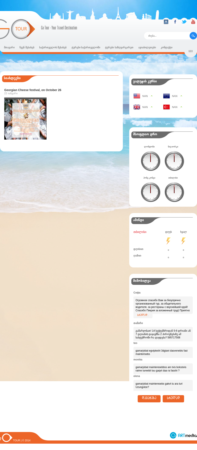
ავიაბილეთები (147, 47)
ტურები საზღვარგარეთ (119, 47)
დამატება (149, 398)
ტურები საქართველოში (86, 47)
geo (191, 52)
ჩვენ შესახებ (26, 47)
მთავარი (9, 47)
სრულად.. (143, 315)
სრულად (173, 398)
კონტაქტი (166, 47)
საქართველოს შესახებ (53, 47)
